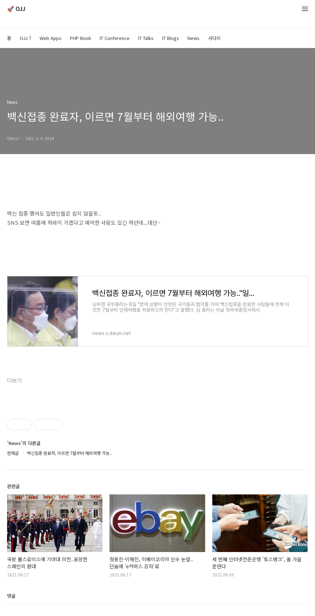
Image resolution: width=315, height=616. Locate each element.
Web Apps (50, 38)
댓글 (11, 595)
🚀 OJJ (16, 9)
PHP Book (80, 38)
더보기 (14, 380)
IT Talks (146, 38)
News (194, 38)
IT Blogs (170, 38)
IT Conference (115, 38)
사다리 (214, 38)
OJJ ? (25, 38)
